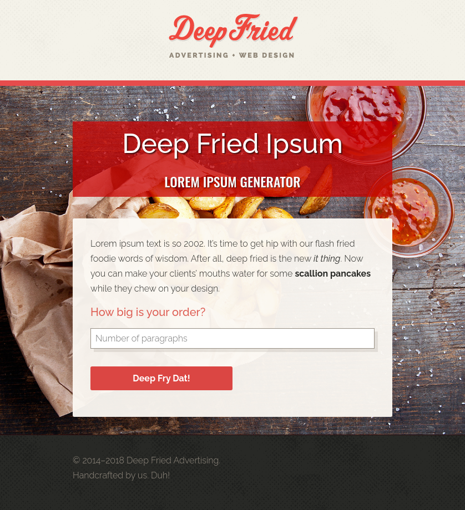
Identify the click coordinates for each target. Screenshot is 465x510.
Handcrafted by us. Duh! (121, 475)
